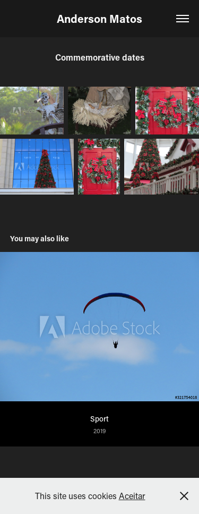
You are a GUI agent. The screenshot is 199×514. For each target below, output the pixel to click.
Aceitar (132, 495)
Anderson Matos (99, 18)
